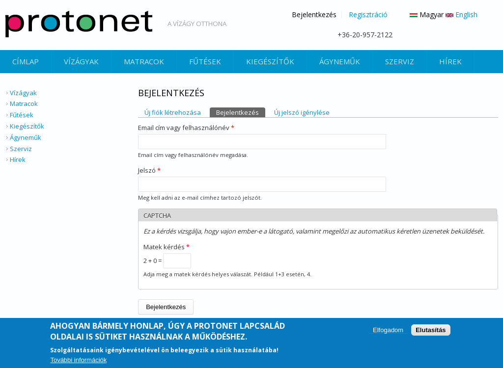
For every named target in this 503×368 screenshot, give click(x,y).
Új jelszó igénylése (302, 112)
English (461, 14)
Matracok (144, 61)
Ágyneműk (339, 61)
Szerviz (399, 61)
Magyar (427, 14)
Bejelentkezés (314, 14)
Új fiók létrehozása (172, 112)
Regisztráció (368, 14)
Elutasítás (431, 330)
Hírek (450, 61)
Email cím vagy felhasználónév (186, 127)
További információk (78, 361)
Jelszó (149, 170)
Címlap (25, 61)
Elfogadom (388, 330)
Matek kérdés (166, 246)
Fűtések (205, 61)
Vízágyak (81, 61)
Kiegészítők (270, 61)
